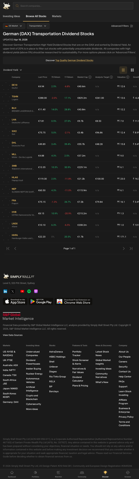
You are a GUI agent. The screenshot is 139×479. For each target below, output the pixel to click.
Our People (124, 356)
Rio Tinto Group (57, 376)
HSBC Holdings (57, 356)
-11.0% (67, 190)
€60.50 (41, 190)
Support (123, 386)
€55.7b (81, 144)
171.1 (121, 236)
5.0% (53, 132)
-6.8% (67, 86)
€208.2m (82, 225)
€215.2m (82, 213)
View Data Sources (12, 335)
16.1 (121, 202)
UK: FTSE (8, 360)
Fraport (15, 203)
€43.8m (81, 109)
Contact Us (124, 371)
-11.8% (67, 178)
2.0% (53, 178)
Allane (14, 226)
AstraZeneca (56, 351)
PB (118, 225)
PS (118, 213)
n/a (97, 86)
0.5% (53, 121)
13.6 (121, 98)
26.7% (67, 202)
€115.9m (82, 190)
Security (123, 366)
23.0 (121, 178)
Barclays (53, 391)
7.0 (120, 121)
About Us (124, 351)
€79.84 (99, 202)
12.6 (121, 86)
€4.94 (41, 86)
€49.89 (41, 144)
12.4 (121, 132)
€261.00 (99, 98)
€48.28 (99, 144)
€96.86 (99, 132)
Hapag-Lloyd (17, 180)
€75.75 (41, 132)
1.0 (120, 225)
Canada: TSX (9, 375)
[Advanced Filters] (122, 26)
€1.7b (80, 236)
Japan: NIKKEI (10, 388)
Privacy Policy (126, 416)
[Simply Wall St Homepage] (6, 5)
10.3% (54, 167)
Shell (51, 361)
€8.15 (41, 213)
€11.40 (41, 109)
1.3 (120, 213)
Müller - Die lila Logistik (22, 157)
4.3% (53, 155)
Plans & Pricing (80, 385)
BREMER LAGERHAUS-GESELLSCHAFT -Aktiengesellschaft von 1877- (23, 111)
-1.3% (54, 202)
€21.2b (81, 178)
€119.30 (42, 178)
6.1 (120, 167)
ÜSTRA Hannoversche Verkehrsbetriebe (23, 215)
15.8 (121, 144)
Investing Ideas (11, 16)
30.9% (67, 167)
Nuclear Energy (34, 373)
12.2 (121, 109)
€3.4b (80, 132)
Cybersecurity (33, 404)
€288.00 (42, 98)
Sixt (13, 134)
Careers (123, 361)
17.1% (67, 98)
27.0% (67, 121)
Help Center (125, 376)
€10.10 (41, 225)
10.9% (54, 213)
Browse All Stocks (36, 16)
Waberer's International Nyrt (23, 169)
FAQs (121, 381)
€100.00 (99, 178)
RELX (52, 381)
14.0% (54, 109)
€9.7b (80, 121)
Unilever (53, 366)
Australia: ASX (10, 365)
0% (52, 236)
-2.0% (54, 98)
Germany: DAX (10, 401)
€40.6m (81, 86)
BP (50, 386)
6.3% (53, 225)
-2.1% (67, 132)
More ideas (32, 409)
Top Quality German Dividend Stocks (74, 60)
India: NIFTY (9, 370)
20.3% (67, 236)
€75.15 (41, 202)
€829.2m (82, 98)
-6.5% (67, 225)
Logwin (15, 99)
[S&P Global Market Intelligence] (18, 316)
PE (118, 86)
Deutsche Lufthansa (21, 122)
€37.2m (81, 155)
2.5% (53, 86)
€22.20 (41, 236)
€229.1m (82, 167)
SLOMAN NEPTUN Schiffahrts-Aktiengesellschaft (23, 192)
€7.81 (41, 121)
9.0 (120, 155)
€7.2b (80, 202)
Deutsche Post (18, 146)
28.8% (67, 109)
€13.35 (41, 167)
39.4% (67, 144)
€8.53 (98, 121)
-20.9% (67, 213)
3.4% (53, 144)
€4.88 (41, 155)
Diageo (53, 371)
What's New (102, 382)
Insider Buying (33, 368)
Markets (56, 16)
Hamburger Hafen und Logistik (23, 238)
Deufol (15, 88)
